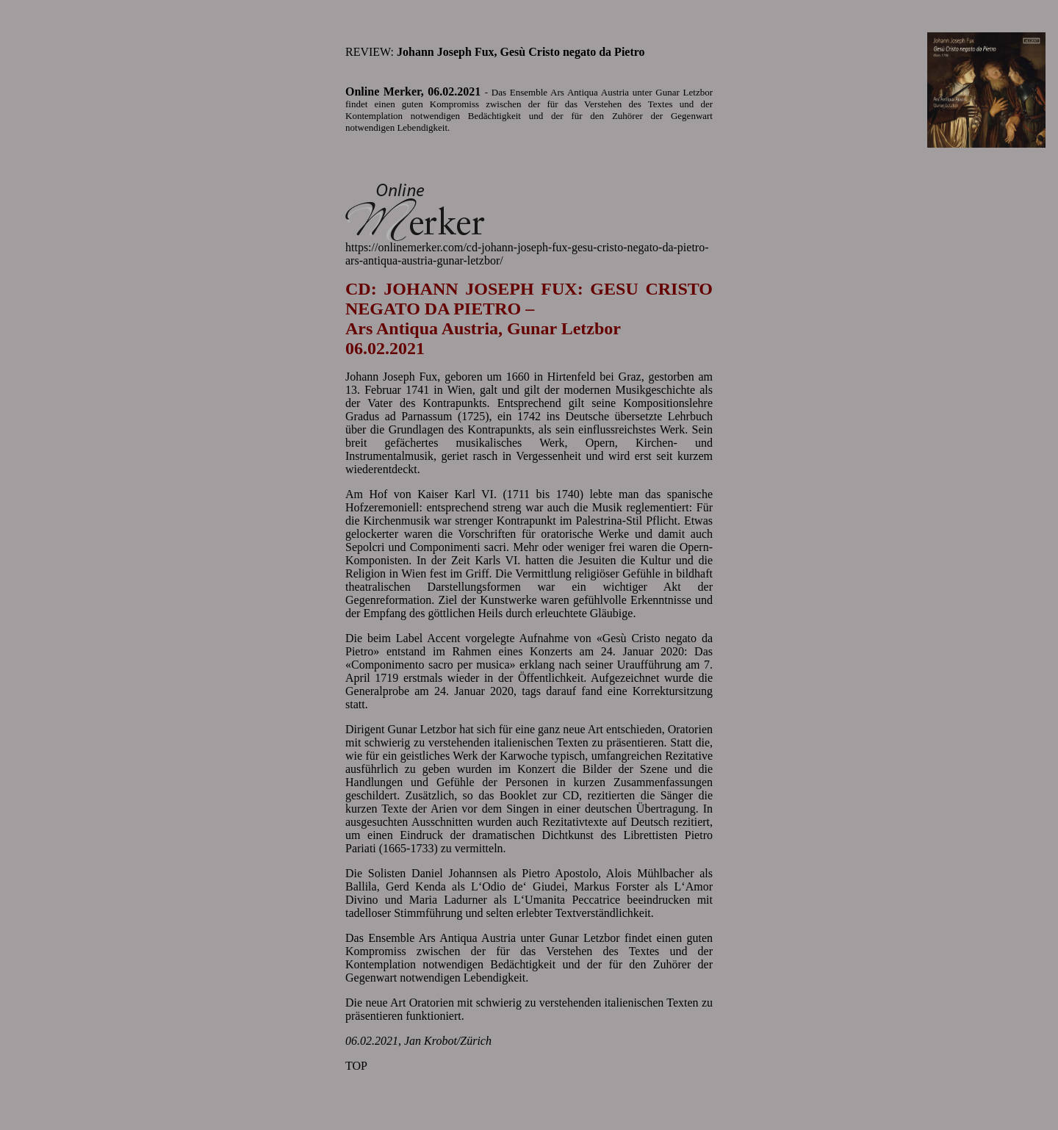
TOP (356, 1065)
